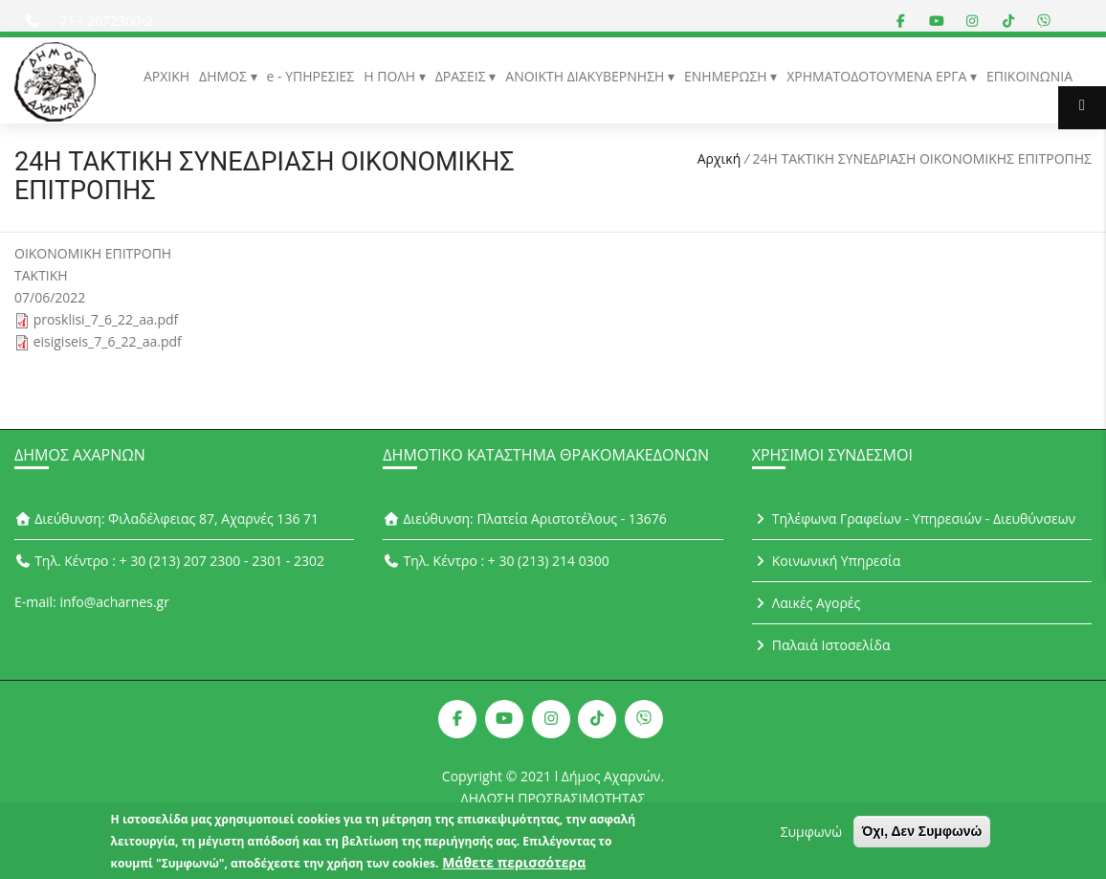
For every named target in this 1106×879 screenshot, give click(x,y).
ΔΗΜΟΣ (224, 76)
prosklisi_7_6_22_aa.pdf (106, 319)
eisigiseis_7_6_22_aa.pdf (107, 341)
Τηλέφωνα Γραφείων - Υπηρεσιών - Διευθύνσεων (913, 518)
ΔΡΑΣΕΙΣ (462, 76)
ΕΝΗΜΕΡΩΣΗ (727, 76)
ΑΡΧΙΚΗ (166, 76)
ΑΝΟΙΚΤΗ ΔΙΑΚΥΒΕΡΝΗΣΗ (586, 76)
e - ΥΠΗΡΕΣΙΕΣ (311, 76)
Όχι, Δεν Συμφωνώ (922, 836)
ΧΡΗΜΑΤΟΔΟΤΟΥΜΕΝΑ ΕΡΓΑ (878, 76)
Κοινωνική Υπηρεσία (826, 561)
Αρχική (719, 158)
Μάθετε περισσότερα (514, 867)
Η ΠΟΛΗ (391, 76)
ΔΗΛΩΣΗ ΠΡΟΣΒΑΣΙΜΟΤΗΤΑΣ (553, 798)
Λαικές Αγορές (806, 603)
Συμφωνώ (811, 836)
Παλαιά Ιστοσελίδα (821, 645)
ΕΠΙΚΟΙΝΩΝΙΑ (1029, 76)
